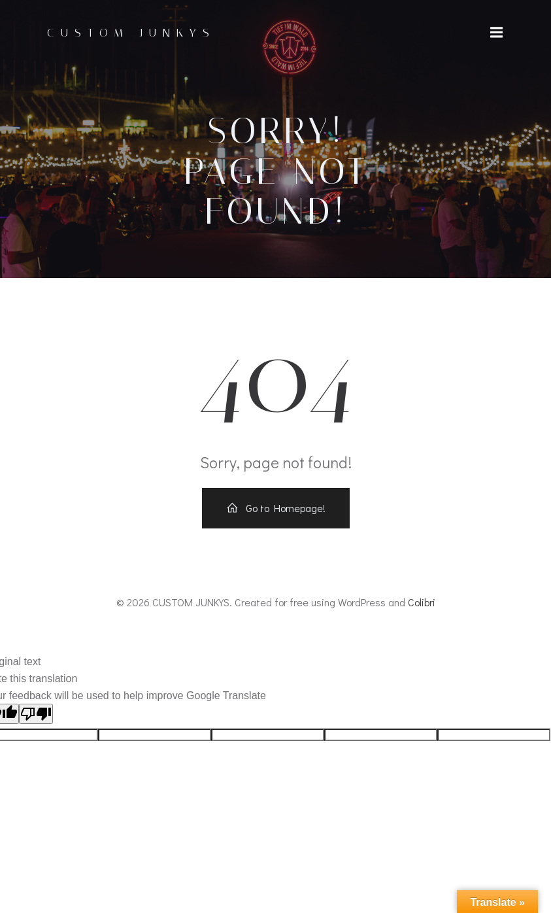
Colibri (421, 602)
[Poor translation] (36, 714)
